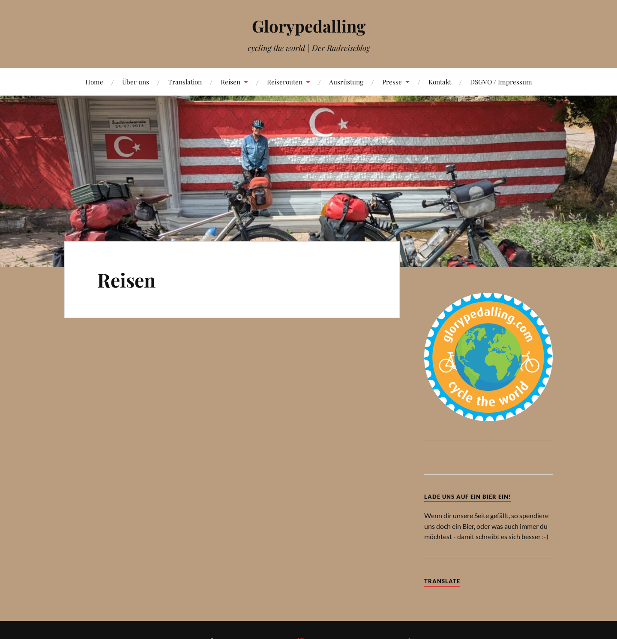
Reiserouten (285, 81)
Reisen (230, 81)
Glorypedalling (308, 26)
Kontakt (439, 81)
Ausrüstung (346, 81)
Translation (185, 81)
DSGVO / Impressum (501, 81)
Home (94, 81)
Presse (392, 81)
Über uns (135, 81)
